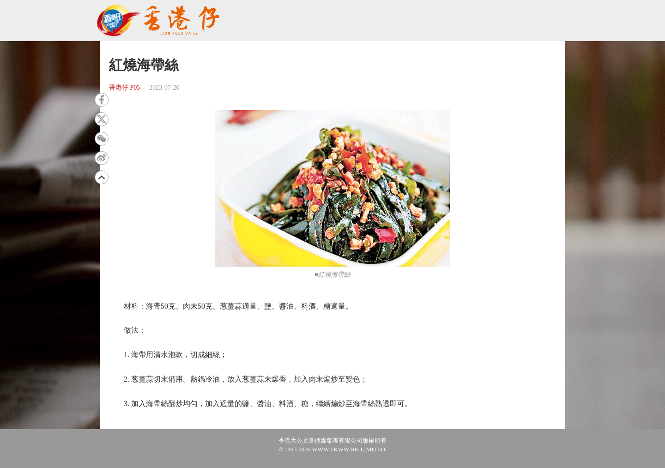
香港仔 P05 (124, 87)
